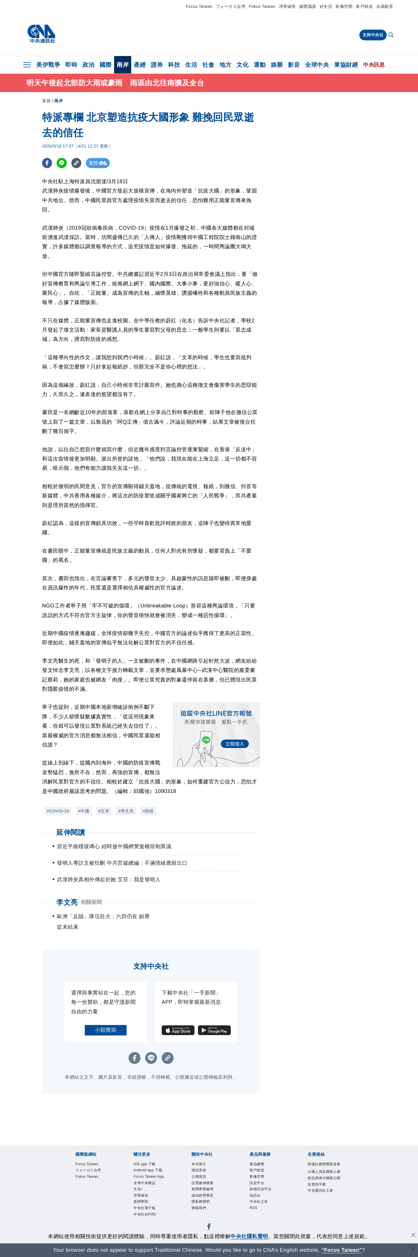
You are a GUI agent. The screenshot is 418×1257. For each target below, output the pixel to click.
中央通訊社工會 (321, 1199)
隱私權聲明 (201, 1205)
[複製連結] (77, 163)
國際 (105, 65)
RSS (254, 1211)
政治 (88, 65)
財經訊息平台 (261, 1191)
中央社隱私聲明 (249, 1236)
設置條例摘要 (203, 1184)
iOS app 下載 (146, 1164)
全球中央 (317, 65)
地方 (225, 65)
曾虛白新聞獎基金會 (323, 1167)
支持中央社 (373, 35)
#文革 (103, 811)
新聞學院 (141, 1205)
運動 (260, 65)
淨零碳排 (287, 6)
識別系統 (199, 1171)
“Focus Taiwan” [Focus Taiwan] (342, 1250)
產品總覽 (257, 1164)
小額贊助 (105, 1030)
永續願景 (384, 6)
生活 (191, 65)
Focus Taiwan (199, 6)
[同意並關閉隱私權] (413, 1236)
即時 (71, 65)
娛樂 (277, 65)
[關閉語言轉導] (413, 1249)
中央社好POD (146, 1218)
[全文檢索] (391, 35)
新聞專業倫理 (203, 1191)
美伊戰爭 (48, 65)
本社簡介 (199, 1164)
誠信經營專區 (203, 1198)
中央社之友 (259, 1205)
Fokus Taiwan (262, 6)
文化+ (139, 1191)
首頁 (46, 100)
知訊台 (256, 1198)
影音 (294, 65)
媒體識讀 (307, 6)
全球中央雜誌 (145, 1184)
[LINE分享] (62, 163)
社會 (208, 65)
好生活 (326, 6)
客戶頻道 (364, 6)
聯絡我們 (199, 1211)
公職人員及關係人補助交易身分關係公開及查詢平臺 (323, 1186)
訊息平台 (257, 1184)
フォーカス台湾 (231, 6)
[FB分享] (47, 163)
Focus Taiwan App (150, 1178)
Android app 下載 (149, 1171)
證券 (157, 65)
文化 (242, 65)
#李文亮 (126, 811)
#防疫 (148, 811)
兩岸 (123, 65)
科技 (174, 65)
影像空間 (344, 6)
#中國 (83, 811)
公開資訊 (199, 1178)
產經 (140, 65)
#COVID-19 (58, 811)
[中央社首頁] (41, 34)
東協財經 (346, 65)
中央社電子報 (145, 1211)
